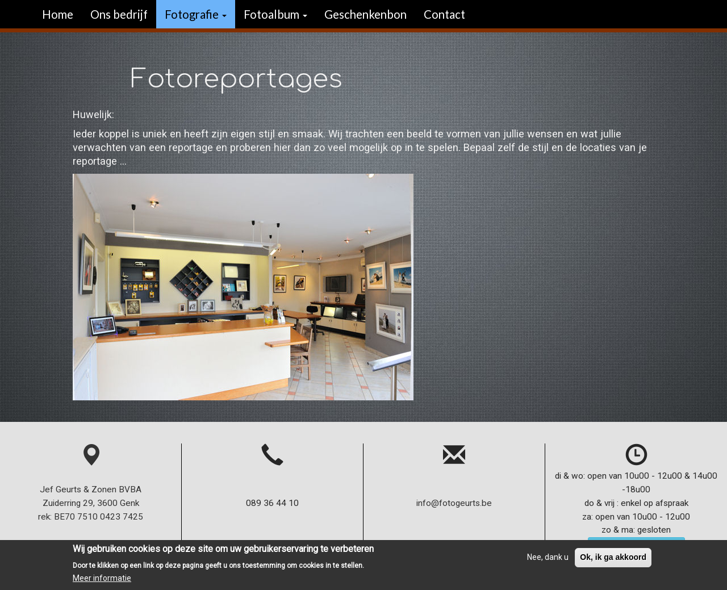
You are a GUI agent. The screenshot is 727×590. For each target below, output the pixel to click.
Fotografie (196, 14)
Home (57, 14)
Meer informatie (102, 580)
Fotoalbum (275, 14)
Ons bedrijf (119, 14)
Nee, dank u (548, 559)
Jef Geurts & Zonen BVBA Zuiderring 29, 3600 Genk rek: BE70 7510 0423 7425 (90, 489)
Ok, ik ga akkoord (613, 559)
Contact (444, 14)
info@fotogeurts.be (454, 503)
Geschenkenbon (365, 14)
